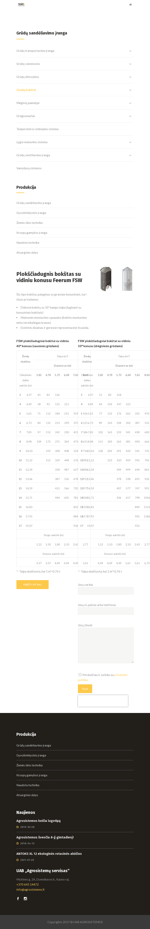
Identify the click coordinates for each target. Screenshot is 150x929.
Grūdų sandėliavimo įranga (33, 203)
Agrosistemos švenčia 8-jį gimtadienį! (45, 837)
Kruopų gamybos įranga (31, 232)
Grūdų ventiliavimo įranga (33, 155)
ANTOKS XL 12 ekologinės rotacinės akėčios (49, 854)
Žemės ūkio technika (29, 222)
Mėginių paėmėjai (27, 103)
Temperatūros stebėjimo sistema (37, 129)
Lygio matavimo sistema (31, 142)
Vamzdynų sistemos (29, 168)
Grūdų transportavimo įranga (35, 50)
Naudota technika (27, 242)
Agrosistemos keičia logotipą (38, 821)
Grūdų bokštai (26, 90)
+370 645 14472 (27, 884)
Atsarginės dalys (27, 252)
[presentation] (103, 701)
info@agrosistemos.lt (30, 889)
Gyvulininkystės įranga (31, 212)
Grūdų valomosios (28, 63)
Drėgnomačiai (25, 116)
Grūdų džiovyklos (27, 77)
